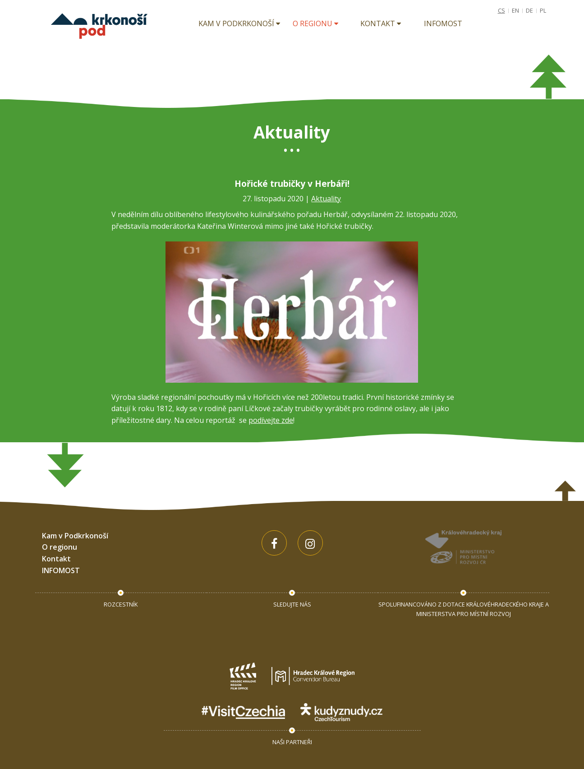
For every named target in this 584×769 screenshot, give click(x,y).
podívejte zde (270, 420)
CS (501, 10)
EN (515, 10)
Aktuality (326, 199)
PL (543, 10)
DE (529, 10)
